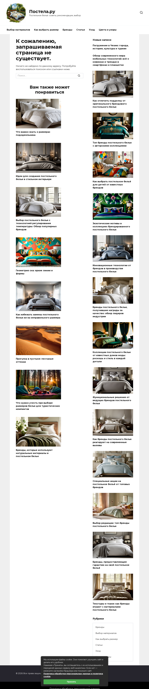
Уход (92, 29)
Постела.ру (42, 11)
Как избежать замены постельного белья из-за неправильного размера (38, 315)
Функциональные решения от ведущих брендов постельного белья (112, 398)
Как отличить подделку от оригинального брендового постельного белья (110, 103)
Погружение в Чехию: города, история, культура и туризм (111, 47)
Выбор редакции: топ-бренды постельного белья (111, 521)
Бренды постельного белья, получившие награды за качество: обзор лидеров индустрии (110, 310)
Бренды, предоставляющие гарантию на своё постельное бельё (111, 562)
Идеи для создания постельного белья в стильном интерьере (36, 177)
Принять (71, 682)
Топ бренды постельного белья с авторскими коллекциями (112, 143)
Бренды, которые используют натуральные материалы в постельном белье (34, 451)
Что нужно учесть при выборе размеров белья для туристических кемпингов (38, 405)
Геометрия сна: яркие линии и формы (34, 271)
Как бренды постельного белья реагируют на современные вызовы (112, 439)
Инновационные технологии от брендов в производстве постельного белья (112, 267)
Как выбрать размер (46, 29)
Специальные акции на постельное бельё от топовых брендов (111, 481)
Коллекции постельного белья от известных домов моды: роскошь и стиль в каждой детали (112, 355)
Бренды (67, 29)
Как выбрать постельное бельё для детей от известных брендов (112, 183)
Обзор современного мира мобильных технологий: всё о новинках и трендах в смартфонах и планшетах (111, 60)
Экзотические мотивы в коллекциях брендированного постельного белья (111, 225)
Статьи (80, 29)
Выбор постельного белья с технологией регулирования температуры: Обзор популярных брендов (36, 224)
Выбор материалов (18, 29)
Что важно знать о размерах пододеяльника (33, 133)
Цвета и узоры (108, 29)
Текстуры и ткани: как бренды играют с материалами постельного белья (111, 603)
